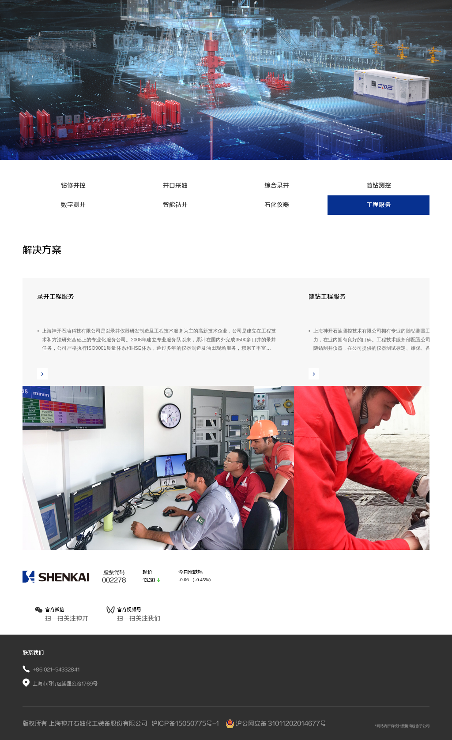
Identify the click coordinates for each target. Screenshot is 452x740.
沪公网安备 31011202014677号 (276, 723)
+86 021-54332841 (56, 670)
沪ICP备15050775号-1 (185, 723)
